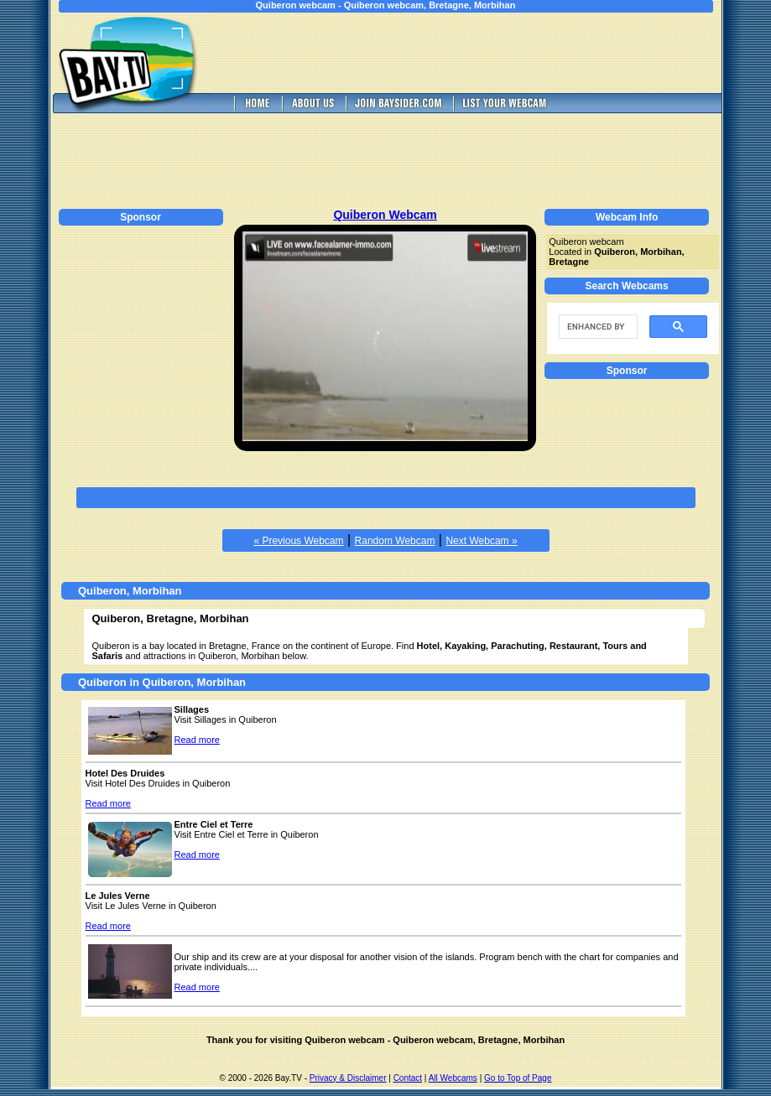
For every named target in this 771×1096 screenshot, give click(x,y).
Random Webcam (395, 541)
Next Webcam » (481, 541)
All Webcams (453, 1078)
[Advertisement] (477, 53)
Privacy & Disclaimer (348, 1078)
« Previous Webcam (298, 541)
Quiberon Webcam (384, 214)
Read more (197, 740)
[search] (596, 327)
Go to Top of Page (517, 1078)
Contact (407, 1078)
